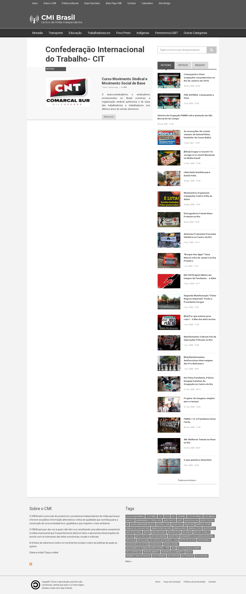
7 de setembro (195, 517)
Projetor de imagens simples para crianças (200, 400)
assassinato (204, 540)
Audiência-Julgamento (173, 552)
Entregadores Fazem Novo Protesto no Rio (198, 215)
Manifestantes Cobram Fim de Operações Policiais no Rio (200, 338)
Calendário (147, 3)
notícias (168, 65)
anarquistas (195, 528)
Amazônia (189, 525)
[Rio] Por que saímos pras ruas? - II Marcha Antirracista (200, 318)
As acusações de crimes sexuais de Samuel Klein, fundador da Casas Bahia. (198, 134)
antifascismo (158, 532)
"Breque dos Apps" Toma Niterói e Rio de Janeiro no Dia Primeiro (198, 257)
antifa (147, 532)
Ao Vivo (130, 536)
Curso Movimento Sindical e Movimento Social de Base (124, 81)
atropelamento (151, 552)
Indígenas (142, 33)
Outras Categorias (195, 33)
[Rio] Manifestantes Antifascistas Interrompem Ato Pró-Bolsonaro (198, 360)
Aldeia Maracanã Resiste (143, 525)
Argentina (174, 536)
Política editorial (70, 3)
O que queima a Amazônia (198, 460)
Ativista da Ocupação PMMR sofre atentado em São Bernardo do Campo (185, 117)
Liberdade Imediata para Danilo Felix (197, 174)
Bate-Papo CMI (114, 3)
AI (127, 525)
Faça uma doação (173, 582)
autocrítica (173, 556)
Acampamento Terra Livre (148, 521)
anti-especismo (133, 532)
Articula (130, 540)
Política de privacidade (195, 582)
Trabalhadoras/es (99, 33)
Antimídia (187, 532)
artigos (183, 65)
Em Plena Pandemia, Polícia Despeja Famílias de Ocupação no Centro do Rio (199, 381)
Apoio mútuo (142, 536)
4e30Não (182, 517)
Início (35, 3)
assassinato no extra (137, 544)
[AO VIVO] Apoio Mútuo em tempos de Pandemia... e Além (198, 278)
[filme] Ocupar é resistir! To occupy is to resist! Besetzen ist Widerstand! (199, 155)
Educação (75, 33)
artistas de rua (188, 540)
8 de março (209, 517)
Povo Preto (123, 33)
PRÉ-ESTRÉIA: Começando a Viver (199, 96)
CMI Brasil (58, 17)
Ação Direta (169, 521)
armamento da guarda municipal (197, 536)
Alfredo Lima (163, 525)
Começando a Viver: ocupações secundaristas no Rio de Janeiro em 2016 (199, 77)
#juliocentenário (135, 517)
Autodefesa (187, 556)
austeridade (159, 556)
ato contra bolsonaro (188, 548)
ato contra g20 (133, 552)
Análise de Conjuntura (137, 528)
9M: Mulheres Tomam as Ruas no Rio (197, 441)
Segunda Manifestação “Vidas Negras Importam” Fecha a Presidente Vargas (198, 299)
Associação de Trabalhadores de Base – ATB (147, 548)
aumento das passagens (138, 556)
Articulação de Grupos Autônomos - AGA (157, 540)
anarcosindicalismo (162, 528)
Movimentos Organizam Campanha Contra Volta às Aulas (198, 196)
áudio (189, 552)
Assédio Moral (171, 544)
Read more (110, 117)
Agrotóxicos (207, 521)
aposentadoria (158, 536)
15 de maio (151, 517)
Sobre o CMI (50, 3)
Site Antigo (164, 3)
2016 (173, 517)
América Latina (203, 525)
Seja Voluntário (92, 3)
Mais (128, 561)
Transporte (56, 33)
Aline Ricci (177, 525)
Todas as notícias (186, 480)
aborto (130, 521)
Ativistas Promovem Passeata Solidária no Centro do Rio (200, 237)
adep (180, 521)
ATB (125, 87)
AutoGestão (202, 556)
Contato (131, 3)
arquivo (200, 65)
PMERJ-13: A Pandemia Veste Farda (200, 421)
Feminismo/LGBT (166, 33)
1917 (161, 517)
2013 (167, 517)
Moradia (37, 33)
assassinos (155, 544)
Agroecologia (192, 521)
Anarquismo (180, 528)
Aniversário (209, 528)
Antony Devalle (202, 532)
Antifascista (174, 532)
